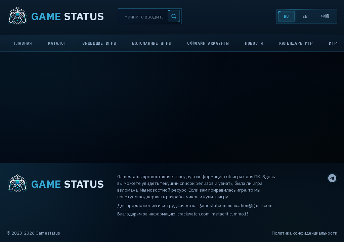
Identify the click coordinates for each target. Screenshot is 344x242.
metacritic (222, 213)
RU (286, 16)
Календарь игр (296, 43)
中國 (325, 16)
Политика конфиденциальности (304, 233)
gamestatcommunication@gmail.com (235, 205)
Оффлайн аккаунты (208, 43)
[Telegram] (332, 178)
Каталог (57, 43)
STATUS (55, 16)
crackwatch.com (193, 213)
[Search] (150, 16)
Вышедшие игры (99, 43)
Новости (254, 43)
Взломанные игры (151, 43)
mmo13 (241, 213)
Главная (23, 43)
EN (304, 16)
